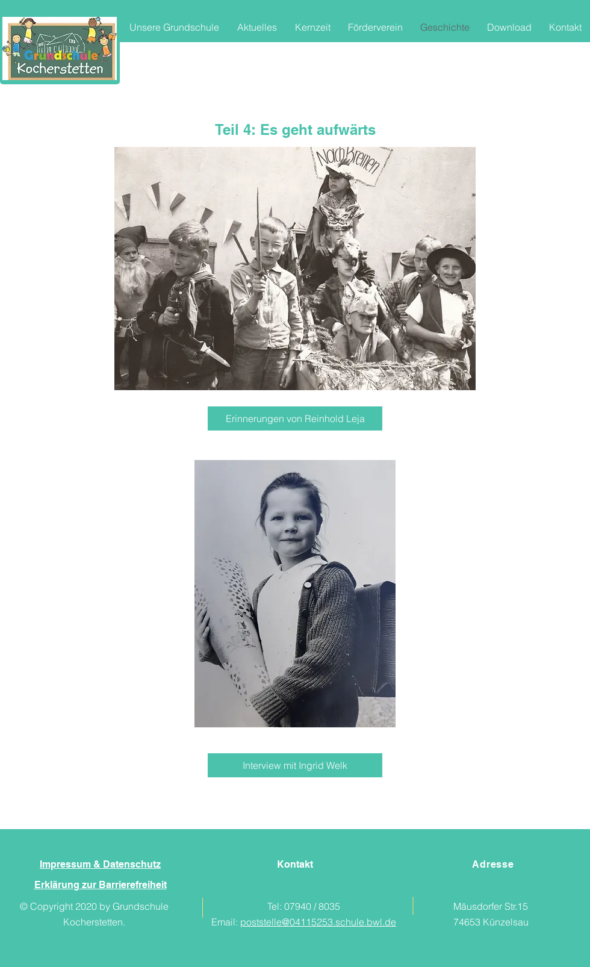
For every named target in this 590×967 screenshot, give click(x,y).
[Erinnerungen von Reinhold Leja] (295, 418)
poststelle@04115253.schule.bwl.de (318, 922)
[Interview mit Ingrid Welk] (295, 765)
